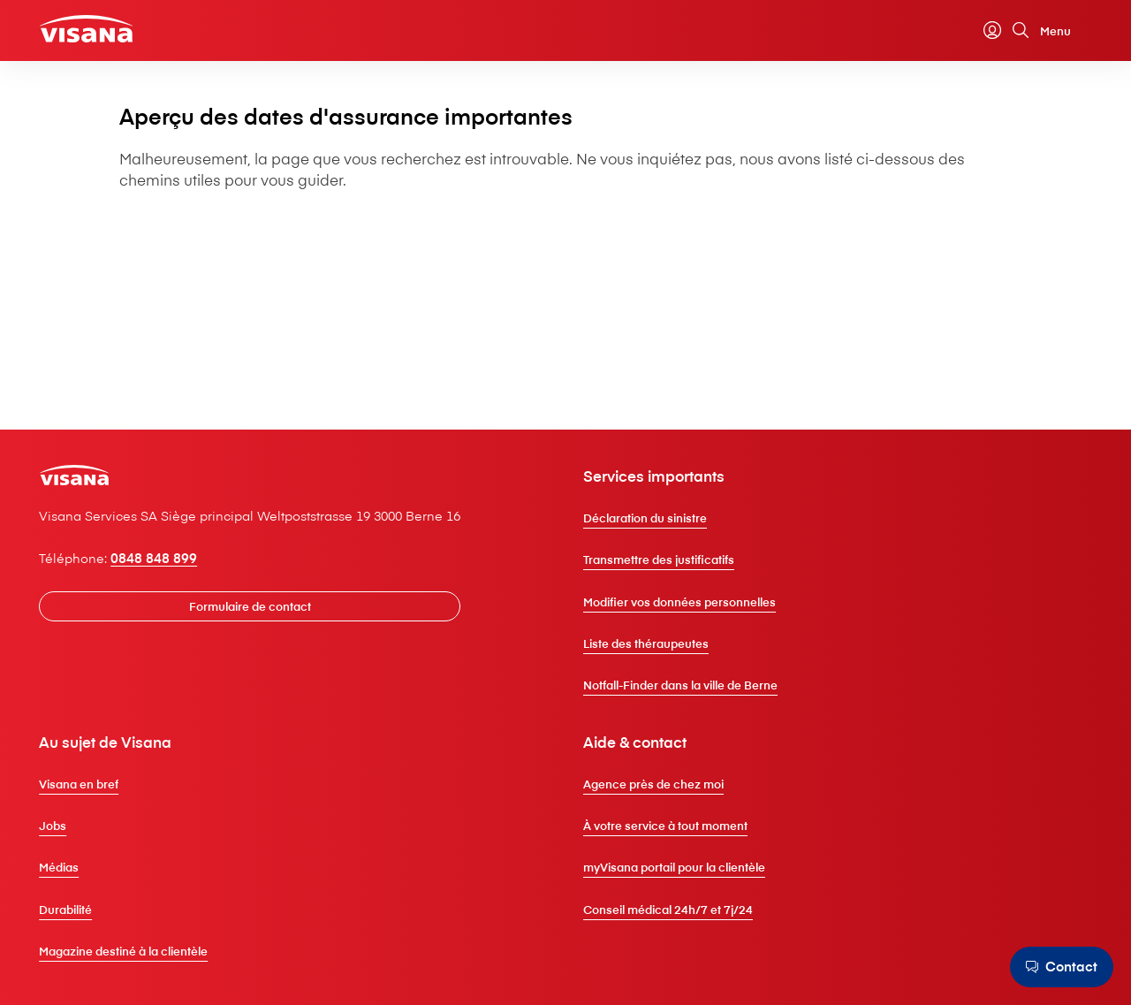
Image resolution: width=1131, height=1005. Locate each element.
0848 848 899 (179, 595)
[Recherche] (996, 34)
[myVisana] (967, 34)
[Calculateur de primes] (939, 34)
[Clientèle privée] (116, 32)
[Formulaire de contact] (287, 643)
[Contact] (1056, 966)
